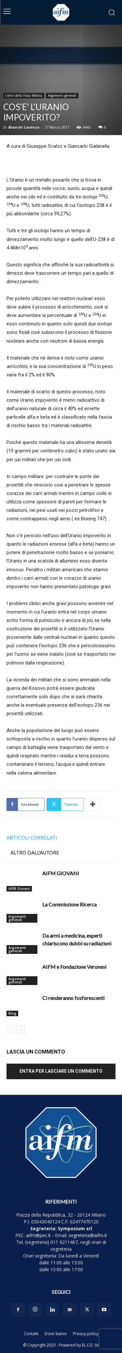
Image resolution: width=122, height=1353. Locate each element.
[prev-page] (11, 1029)
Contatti (31, 1333)
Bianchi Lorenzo (23, 127)
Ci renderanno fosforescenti (73, 998)
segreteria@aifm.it (88, 1235)
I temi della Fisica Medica (23, 95)
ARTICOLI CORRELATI (32, 838)
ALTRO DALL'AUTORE (34, 852)
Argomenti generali (62, 95)
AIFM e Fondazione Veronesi (74, 967)
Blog (12, 1013)
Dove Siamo (56, 1333)
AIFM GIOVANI (60, 873)
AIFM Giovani (19, 888)
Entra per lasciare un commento (61, 1071)
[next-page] (21, 1029)
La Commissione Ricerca (69, 904)
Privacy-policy (85, 1333)
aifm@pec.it (38, 1235)
